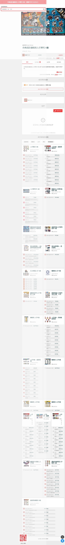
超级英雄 (26, 142)
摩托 (44, 142)
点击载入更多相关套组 (43, 535)
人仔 (39, 142)
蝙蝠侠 (32, 142)
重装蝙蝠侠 (50, 142)
